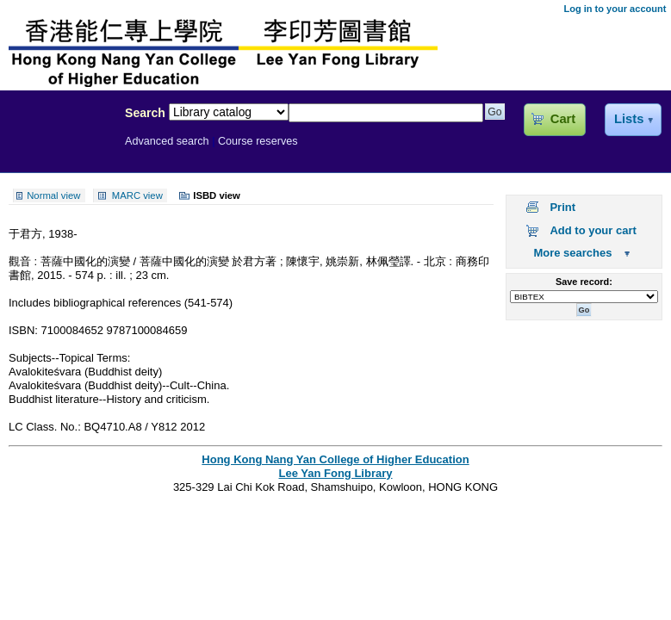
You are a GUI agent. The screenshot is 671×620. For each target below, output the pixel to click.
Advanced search (167, 141)
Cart (562, 119)
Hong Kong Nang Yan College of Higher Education (335, 459)
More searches (572, 252)
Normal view (53, 195)
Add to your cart (593, 230)
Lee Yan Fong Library (57, 150)
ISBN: (25, 330)
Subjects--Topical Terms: (69, 357)
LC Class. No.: (46, 426)
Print (562, 207)
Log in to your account (614, 8)
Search (145, 113)
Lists (628, 119)
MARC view (137, 195)
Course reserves (258, 141)
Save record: (584, 281)
